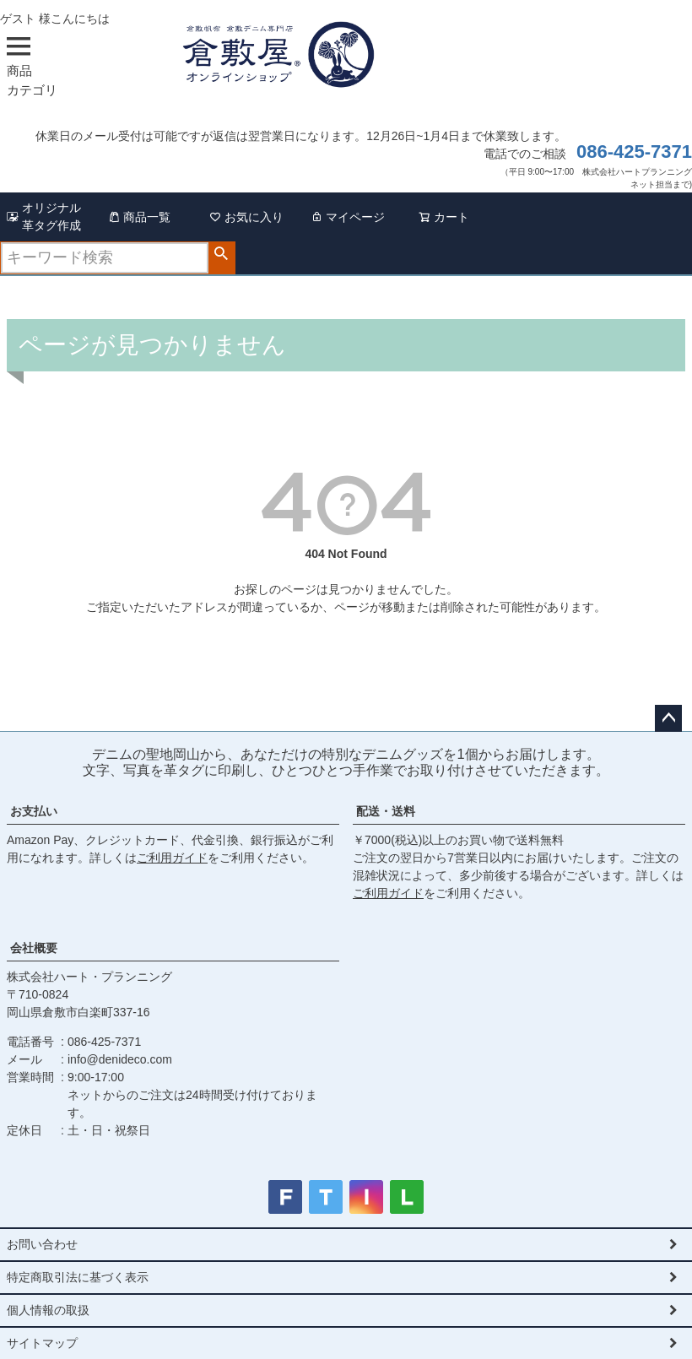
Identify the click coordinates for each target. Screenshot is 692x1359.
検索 (221, 254)
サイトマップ (42, 1343)
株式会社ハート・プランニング (89, 976)
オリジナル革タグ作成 (44, 216)
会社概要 (33, 948)
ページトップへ (668, 718)
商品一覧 (139, 217)
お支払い (33, 811)
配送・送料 (385, 811)
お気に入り (246, 217)
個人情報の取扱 (48, 1310)
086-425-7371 (634, 151)
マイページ (348, 217)
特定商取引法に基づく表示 (78, 1277)
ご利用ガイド (172, 857)
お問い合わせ (42, 1244)
